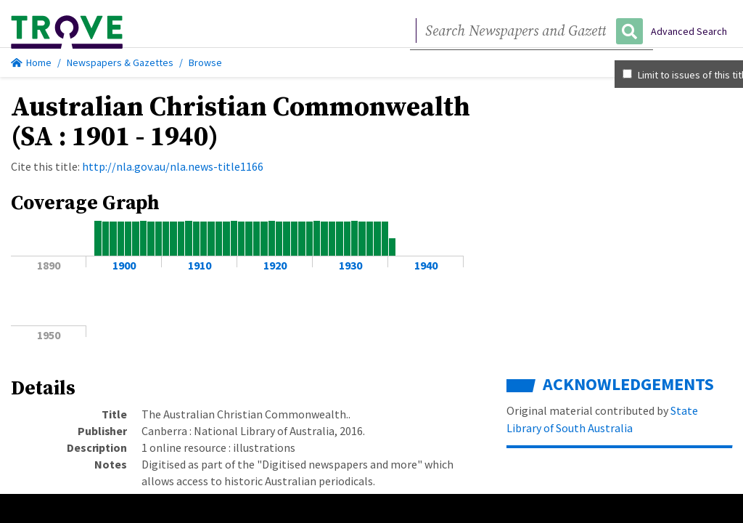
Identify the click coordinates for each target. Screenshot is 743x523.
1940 (426, 265)
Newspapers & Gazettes (120, 62)
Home (31, 62)
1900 (124, 265)
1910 (199, 265)
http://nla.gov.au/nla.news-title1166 (172, 166)
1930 (350, 265)
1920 (275, 265)
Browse (205, 62)
